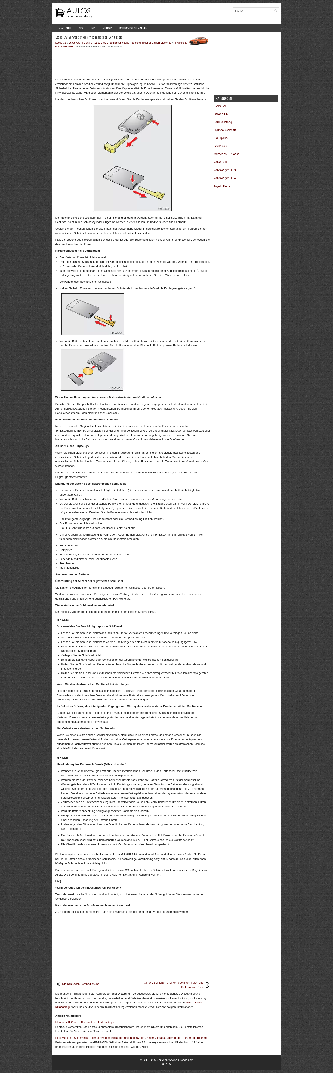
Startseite (65, 27)
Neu (81, 27)
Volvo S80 (220, 162)
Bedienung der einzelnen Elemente (151, 42)
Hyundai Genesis (225, 130)
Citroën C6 (221, 114)
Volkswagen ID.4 (225, 178)
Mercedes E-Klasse (227, 154)
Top (92, 27)
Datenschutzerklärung (133, 27)
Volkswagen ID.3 (225, 170)
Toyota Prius (222, 186)
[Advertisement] (132, 62)
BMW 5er (220, 106)
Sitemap (107, 27)
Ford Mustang (223, 122)
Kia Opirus (221, 138)
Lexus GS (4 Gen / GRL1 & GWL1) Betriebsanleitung (99, 42)
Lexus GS (61, 42)
